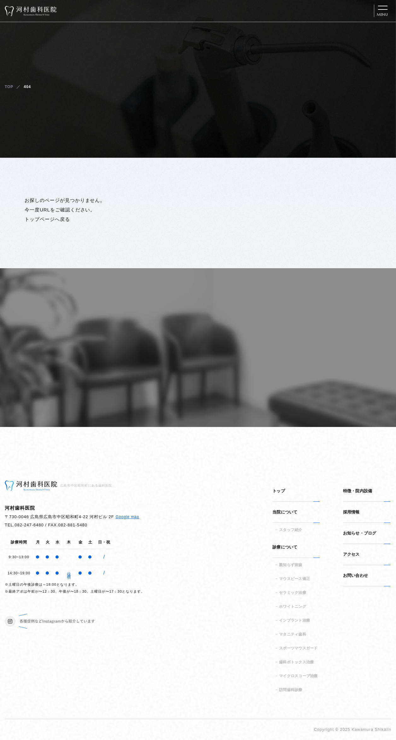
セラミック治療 (292, 592)
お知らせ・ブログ (359, 533)
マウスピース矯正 (294, 579)
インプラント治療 (294, 620)
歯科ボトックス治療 (296, 662)
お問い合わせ (355, 575)
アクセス (351, 554)
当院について (285, 512)
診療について (285, 547)
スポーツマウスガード (298, 648)
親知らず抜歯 (290, 565)
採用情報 (351, 512)
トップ (278, 490)
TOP (9, 87)
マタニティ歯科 (292, 634)
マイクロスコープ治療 (298, 676)
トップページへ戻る (47, 219)
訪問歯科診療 (290, 690)
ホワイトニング (292, 606)
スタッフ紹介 (290, 530)
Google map (127, 517)
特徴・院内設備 (357, 490)
